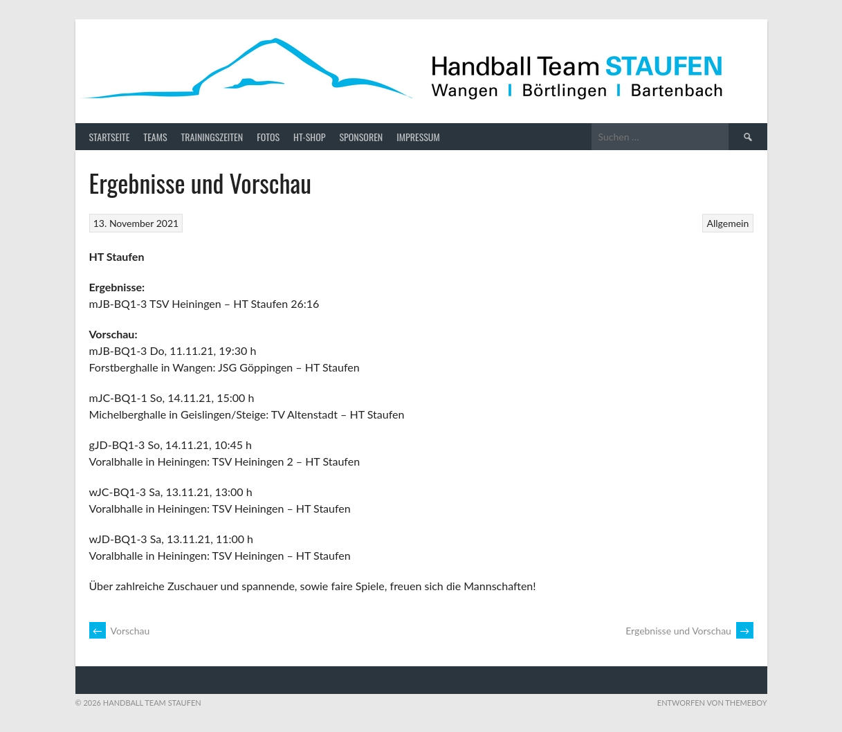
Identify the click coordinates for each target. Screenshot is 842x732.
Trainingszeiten (212, 136)
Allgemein (728, 223)
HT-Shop (309, 136)
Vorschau (119, 631)
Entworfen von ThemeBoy (712, 702)
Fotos (268, 136)
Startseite (109, 136)
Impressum (417, 136)
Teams (155, 136)
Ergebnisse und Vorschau (689, 631)
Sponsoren (361, 136)
